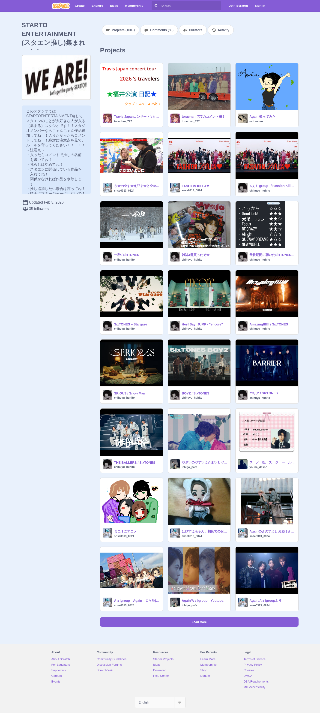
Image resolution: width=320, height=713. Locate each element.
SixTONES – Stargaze (130, 324)
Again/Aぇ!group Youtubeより (205, 600)
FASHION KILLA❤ (195, 186)
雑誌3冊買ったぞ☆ (195, 255)
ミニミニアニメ (125, 531)
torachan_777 (123, 121)
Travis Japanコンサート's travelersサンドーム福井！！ (137, 116)
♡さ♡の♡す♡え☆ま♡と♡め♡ (205, 462)
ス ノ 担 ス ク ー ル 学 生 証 (272, 462)
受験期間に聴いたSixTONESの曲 (272, 255)
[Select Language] (160, 702)
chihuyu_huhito (259, 190)
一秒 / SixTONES (126, 255)
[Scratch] (60, 6)
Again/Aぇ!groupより (265, 600)
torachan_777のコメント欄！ (203, 116)
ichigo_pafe (189, 467)
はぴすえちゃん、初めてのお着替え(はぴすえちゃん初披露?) (205, 531)
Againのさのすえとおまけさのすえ (272, 531)
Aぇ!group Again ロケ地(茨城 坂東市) (137, 600)
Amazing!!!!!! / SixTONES (268, 324)
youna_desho (258, 467)
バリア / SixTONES (263, 393)
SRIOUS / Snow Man (129, 393)
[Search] (156, 5)
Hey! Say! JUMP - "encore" (202, 324)
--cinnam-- (256, 121)
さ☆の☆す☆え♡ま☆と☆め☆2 (137, 186)
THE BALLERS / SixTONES (135, 462)
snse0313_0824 (124, 190)
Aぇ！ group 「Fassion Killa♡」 (272, 186)
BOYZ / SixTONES (195, 393)
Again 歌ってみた (262, 116)
